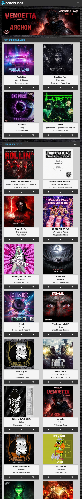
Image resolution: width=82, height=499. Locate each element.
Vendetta (60, 419)
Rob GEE (66, 184)
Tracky (21, 127)
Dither (21, 422)
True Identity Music (60, 130)
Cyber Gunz (62, 127)
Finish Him (60, 276)
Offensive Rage (21, 130)
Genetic (21, 469)
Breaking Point (60, 77)
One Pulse (21, 124)
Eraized (21, 279)
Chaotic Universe (21, 187)
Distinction (60, 80)
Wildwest (56, 232)
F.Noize (23, 184)
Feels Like (21, 77)
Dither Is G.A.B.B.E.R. (21, 419)
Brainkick (65, 374)
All (76, 144)
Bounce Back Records (21, 330)
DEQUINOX (21, 235)
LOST (60, 124)
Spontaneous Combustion (60, 181)
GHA (61, 327)
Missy (17, 80)
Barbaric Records (21, 282)
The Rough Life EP (60, 324)
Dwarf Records (60, 472)
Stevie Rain (34, 184)
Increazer (60, 279)
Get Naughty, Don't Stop (21, 276)
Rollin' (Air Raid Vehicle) (21, 181)
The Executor (21, 232)
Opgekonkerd (50, 127)
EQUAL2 (72, 127)
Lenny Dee (55, 184)
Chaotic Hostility (11, 184)
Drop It (21, 324)
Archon (61, 422)
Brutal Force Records (60, 330)
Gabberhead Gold (21, 377)
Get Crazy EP (21, 371)
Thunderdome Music (21, 425)
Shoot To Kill (60, 371)
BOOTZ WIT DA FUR (60, 229)
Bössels (25, 80)
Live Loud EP (60, 466)
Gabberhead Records (21, 472)
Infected (55, 374)
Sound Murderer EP (21, 466)
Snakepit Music (21, 83)
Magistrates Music (60, 235)
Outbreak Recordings (60, 282)
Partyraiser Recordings (60, 83)
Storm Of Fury (21, 229)
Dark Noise (60, 469)
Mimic (21, 327)
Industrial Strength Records (60, 187)
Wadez (65, 232)
